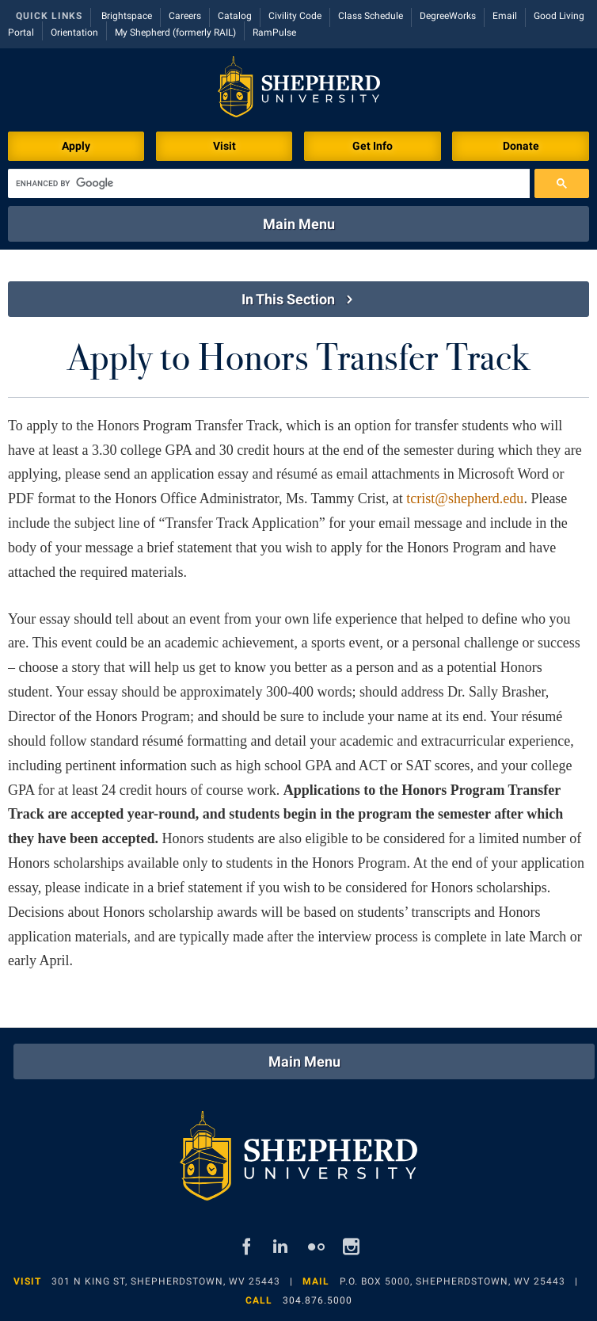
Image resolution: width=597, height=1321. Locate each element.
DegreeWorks (448, 15)
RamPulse (274, 32)
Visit (224, 145)
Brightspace (126, 15)
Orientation (74, 32)
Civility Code (294, 15)
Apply (76, 145)
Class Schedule (370, 15)
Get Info (372, 145)
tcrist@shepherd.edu (464, 498)
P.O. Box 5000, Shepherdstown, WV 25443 (452, 1281)
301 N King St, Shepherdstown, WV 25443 (165, 1281)
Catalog (235, 15)
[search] (269, 183)
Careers (185, 15)
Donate (521, 145)
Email (504, 15)
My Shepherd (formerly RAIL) (175, 32)
